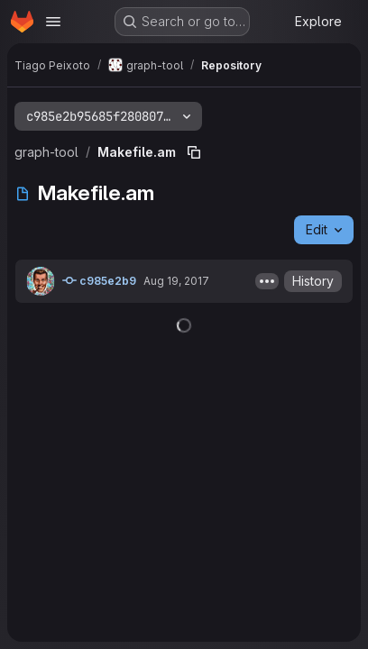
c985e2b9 (99, 280)
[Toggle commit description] (267, 281)
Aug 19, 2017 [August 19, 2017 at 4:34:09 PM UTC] (176, 281)
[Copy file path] (193, 152)
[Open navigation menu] (53, 21)
